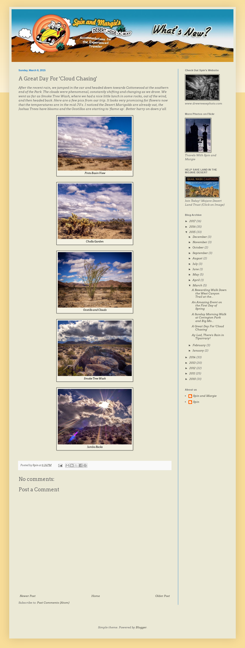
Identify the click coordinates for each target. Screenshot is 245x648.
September (200, 253)
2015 (192, 232)
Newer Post (28, 596)
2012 (192, 368)
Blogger (141, 627)
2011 (192, 373)
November (200, 242)
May (196, 274)
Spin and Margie (205, 395)
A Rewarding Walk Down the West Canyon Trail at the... (209, 293)
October (198, 247)
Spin (196, 401)
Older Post (162, 596)
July (196, 264)
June (196, 269)
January (199, 350)
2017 (192, 221)
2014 (192, 357)
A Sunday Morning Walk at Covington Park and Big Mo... (209, 317)
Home (95, 596)
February (199, 345)
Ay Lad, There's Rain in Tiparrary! (208, 336)
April (196, 280)
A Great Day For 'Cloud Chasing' (208, 327)
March (198, 285)
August (198, 258)
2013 (192, 362)
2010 (192, 379)
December (200, 236)
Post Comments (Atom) (53, 602)
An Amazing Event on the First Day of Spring (207, 305)
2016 (192, 226)
